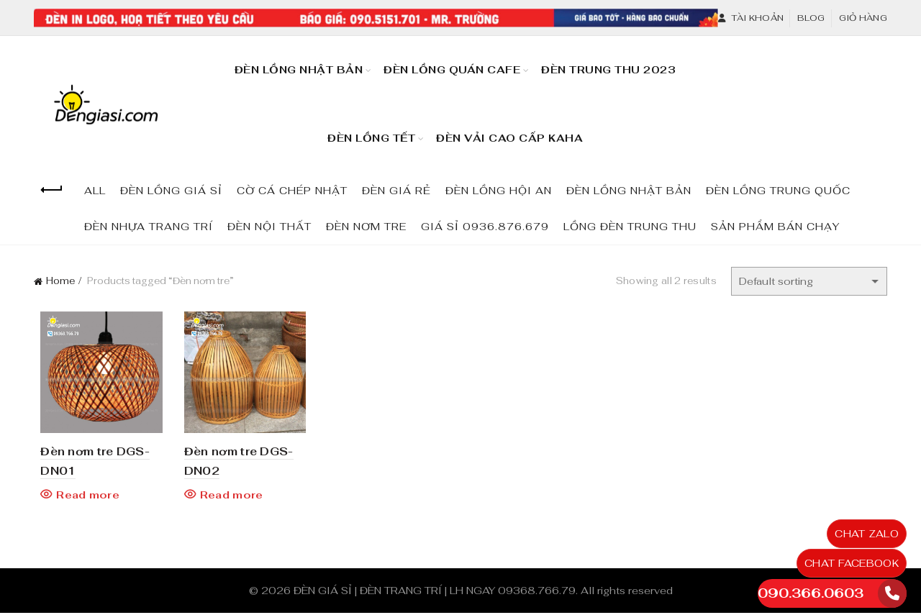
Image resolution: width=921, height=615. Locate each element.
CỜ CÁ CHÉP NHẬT (292, 190)
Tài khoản (750, 18)
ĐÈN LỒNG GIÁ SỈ (171, 190)
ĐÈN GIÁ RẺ (396, 190)
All (95, 190)
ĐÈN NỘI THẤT (269, 226)
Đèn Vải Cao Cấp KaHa (514, 132)
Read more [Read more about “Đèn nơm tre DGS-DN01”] (81, 497)
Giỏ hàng (863, 18)
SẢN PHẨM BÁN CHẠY (775, 226)
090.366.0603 (810, 593)
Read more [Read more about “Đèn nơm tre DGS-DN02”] (227, 497)
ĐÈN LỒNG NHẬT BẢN (628, 190)
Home (60, 281)
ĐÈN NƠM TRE (366, 226)
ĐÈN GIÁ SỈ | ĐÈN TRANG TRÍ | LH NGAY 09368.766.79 (435, 592)
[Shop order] (809, 281)
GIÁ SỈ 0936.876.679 (485, 226)
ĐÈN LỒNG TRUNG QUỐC (778, 190)
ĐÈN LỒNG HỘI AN (498, 190)
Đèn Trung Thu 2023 (613, 63)
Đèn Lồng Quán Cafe (457, 63)
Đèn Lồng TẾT (371, 138)
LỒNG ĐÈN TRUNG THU (630, 226)
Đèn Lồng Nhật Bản (299, 69)
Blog (811, 18)
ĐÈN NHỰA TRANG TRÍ (148, 226)
